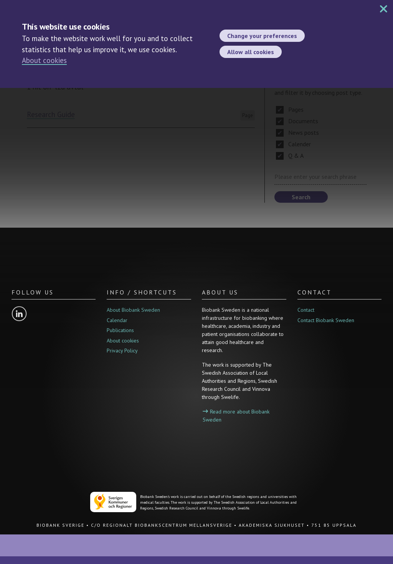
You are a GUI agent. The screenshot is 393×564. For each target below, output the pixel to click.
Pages (290, 109)
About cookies (44, 60)
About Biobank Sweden (133, 309)
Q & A (290, 155)
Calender (293, 144)
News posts (297, 132)
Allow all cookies (250, 52)
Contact (305, 309)
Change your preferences (262, 36)
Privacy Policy (122, 350)
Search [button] (301, 197)
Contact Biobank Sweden (325, 320)
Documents (297, 121)
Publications (120, 330)
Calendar (117, 320)
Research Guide (51, 114)
